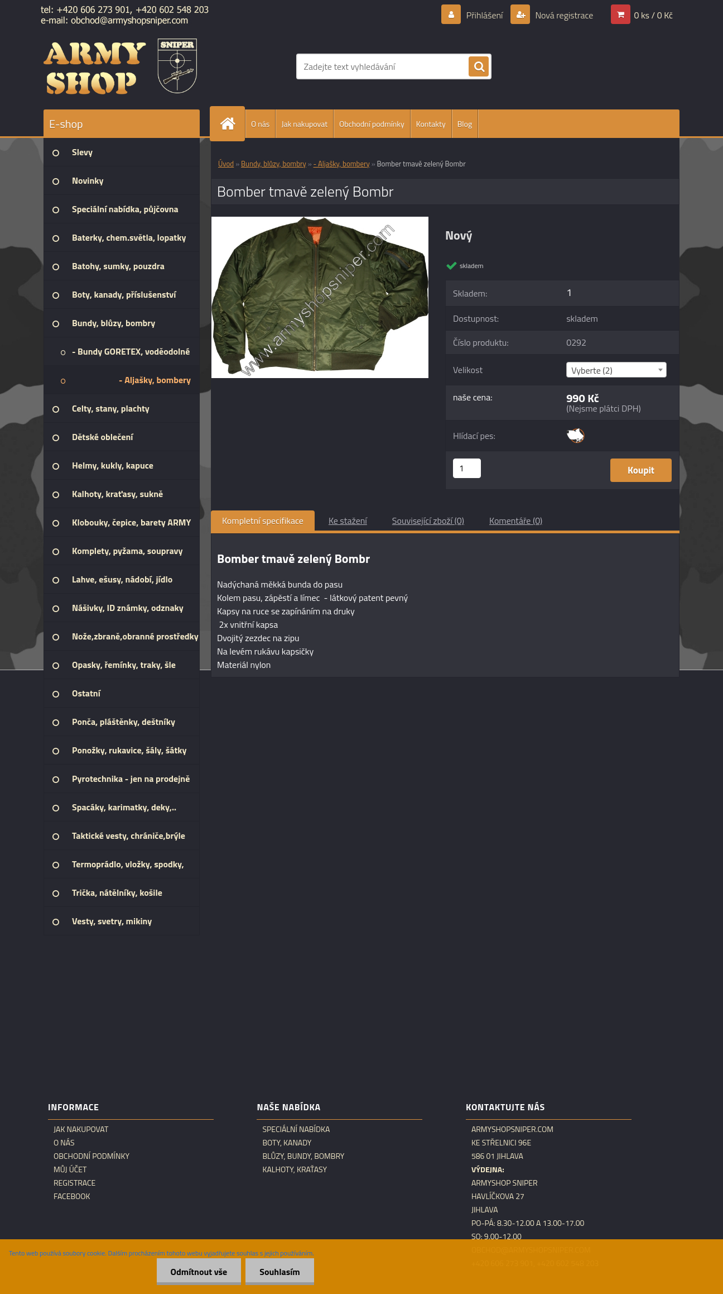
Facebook (72, 1196)
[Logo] (120, 66)
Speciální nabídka (296, 1129)
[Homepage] (232, 123)
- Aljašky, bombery (342, 163)
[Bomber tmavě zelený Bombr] (319, 221)
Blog (464, 124)
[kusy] (467, 468)
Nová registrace (563, 15)
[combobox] (616, 370)
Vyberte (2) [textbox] (592, 370)
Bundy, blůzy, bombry (273, 163)
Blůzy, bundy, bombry (303, 1156)
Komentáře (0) (515, 520)
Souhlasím (279, 1271)
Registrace (74, 1183)
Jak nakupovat (304, 124)
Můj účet (70, 1169)
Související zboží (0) (428, 520)
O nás (260, 124)
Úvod (226, 163)
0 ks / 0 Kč (653, 15)
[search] (479, 67)
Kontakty (431, 124)
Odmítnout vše (199, 1271)
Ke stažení (348, 520)
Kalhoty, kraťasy (294, 1169)
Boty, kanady (286, 1143)
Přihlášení (484, 15)
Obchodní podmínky (371, 124)
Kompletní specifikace (262, 520)
